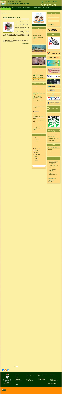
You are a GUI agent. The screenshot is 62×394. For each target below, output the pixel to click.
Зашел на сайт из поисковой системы (52, 174)
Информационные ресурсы (53, 138)
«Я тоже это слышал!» (37, 69)
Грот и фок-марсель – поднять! (38, 25)
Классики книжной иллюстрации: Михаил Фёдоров (37, 97)
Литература (50, 149)
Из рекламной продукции (53, 172)
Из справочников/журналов (52, 170)
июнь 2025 (35, 160)
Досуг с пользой (46, 7)
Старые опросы (51, 180)
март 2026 (35, 141)
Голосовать (51, 178)
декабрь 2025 (35, 148)
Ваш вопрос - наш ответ (38, 116)
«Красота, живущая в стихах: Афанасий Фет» (38, 89)
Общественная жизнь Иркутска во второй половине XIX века (39, 106)
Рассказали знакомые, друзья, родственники (52, 162)
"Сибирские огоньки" (42, 375)
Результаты (50, 181)
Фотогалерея (34, 7)
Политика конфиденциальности (53, 383)
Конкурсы (40, 376)
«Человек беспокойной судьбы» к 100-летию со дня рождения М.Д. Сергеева (38, 101)
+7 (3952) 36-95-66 (50, 2)
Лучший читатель (41, 378)
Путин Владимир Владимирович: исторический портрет (39, 93)
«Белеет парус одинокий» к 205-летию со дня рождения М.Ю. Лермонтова (38, 121)
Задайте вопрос (53, 375)
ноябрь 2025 (35, 150)
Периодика (50, 151)
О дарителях (17, 379)
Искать (51, 24)
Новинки (19, 7)
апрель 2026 (35, 139)
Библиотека (53, 57)
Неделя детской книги (37, 33)
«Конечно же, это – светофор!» (38, 77)
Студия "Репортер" (41, 379)
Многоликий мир (36, 52)
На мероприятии (51, 164)
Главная (1, 7)
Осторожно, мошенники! (6, 9)
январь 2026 (35, 146)
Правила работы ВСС (52, 140)
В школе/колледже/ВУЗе (53, 165)
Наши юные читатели (37, 35)
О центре (5, 7)
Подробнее (25, 43)
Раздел (49, 19)
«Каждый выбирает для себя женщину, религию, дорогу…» (38, 75)
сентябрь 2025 (36, 154)
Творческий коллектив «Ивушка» (37, 41)
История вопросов (51, 136)
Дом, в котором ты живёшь (38, 79)
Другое (50, 176)
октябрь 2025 (35, 152)
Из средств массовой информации (52, 167)
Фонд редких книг (51, 153)
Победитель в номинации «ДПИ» (38, 38)
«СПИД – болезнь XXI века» (11, 17)
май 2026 (35, 137)
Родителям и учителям (26, 7)
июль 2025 (35, 158)
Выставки (40, 7)
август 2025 (35, 156)
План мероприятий (13, 7)
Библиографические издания (53, 147)
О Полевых (17, 378)
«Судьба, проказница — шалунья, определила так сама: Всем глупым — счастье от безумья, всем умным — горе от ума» (39, 127)
